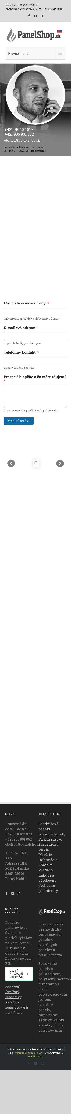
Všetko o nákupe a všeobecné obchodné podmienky (48, 880)
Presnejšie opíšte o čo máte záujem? (35, 378)
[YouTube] (12, 893)
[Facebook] (6, 893)
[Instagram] (18, 893)
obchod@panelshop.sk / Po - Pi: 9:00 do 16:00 (34, 9)
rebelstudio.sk (35, 1056)
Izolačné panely (52, 834)
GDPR (40, 1052)
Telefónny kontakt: (21, 352)
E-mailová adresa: (21, 327)
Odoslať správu (18, 420)
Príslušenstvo (50, 839)
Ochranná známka (25, 1052)
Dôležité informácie (47, 857)
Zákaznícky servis (48, 847)
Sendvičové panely (48, 826)
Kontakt (45, 865)
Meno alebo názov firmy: (26, 303)
